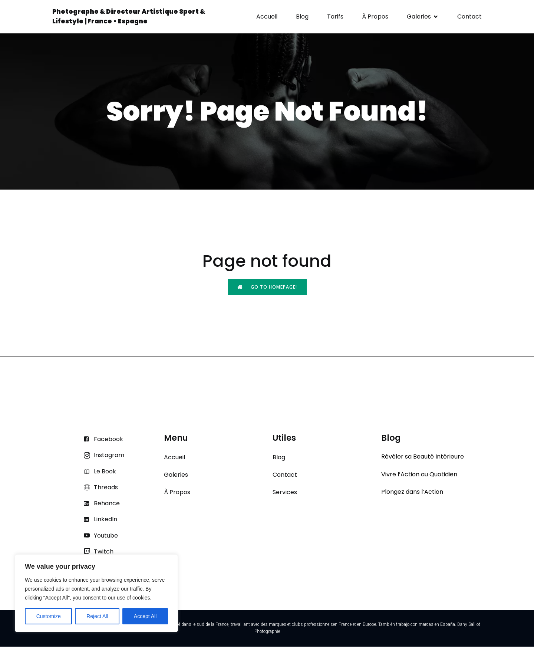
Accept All (145, 616)
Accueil (266, 17)
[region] (96, 593)
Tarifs (335, 17)
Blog (302, 17)
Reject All (97, 616)
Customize (48, 616)
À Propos (375, 17)
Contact (469, 17)
